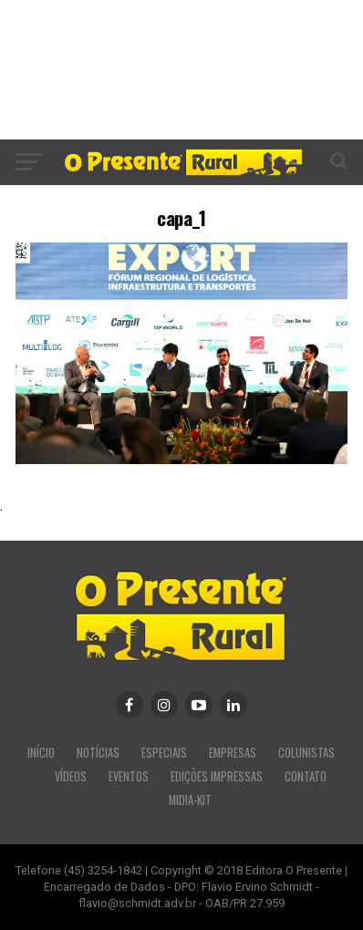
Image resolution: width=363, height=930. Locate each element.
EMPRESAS (232, 752)
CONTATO (306, 776)
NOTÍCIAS (98, 752)
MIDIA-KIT (190, 800)
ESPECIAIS (164, 752)
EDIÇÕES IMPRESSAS (217, 776)
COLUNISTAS (306, 752)
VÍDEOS (71, 776)
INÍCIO (41, 752)
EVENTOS (129, 776)
